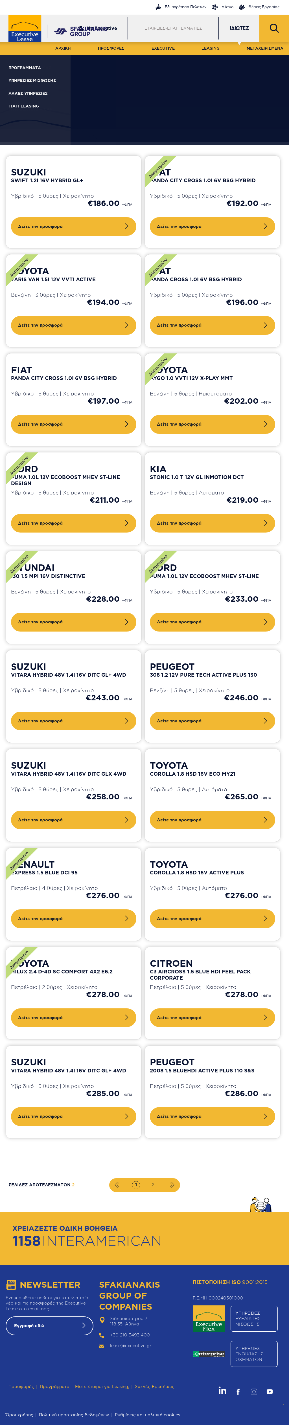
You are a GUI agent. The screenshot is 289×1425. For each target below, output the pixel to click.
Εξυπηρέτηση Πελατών (181, 7)
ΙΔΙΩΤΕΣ (239, 27)
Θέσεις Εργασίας (259, 7)
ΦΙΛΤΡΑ (45, 70)
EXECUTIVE (163, 48)
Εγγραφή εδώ (29, 1325)
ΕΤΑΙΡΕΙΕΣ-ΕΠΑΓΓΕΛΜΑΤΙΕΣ (173, 28)
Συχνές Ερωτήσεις (154, 1386)
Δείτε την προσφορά (40, 226)
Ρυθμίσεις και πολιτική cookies (147, 1414)
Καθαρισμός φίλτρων (245, 115)
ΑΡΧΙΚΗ (63, 48)
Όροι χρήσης (19, 1414)
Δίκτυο (222, 7)
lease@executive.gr (130, 1345)
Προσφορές (21, 1386)
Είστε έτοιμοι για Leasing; (102, 1386)
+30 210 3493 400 (130, 1334)
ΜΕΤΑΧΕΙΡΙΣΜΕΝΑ (265, 48)
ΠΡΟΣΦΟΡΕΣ (111, 48)
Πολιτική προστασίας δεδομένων (74, 1414)
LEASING (211, 48)
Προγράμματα (54, 1386)
